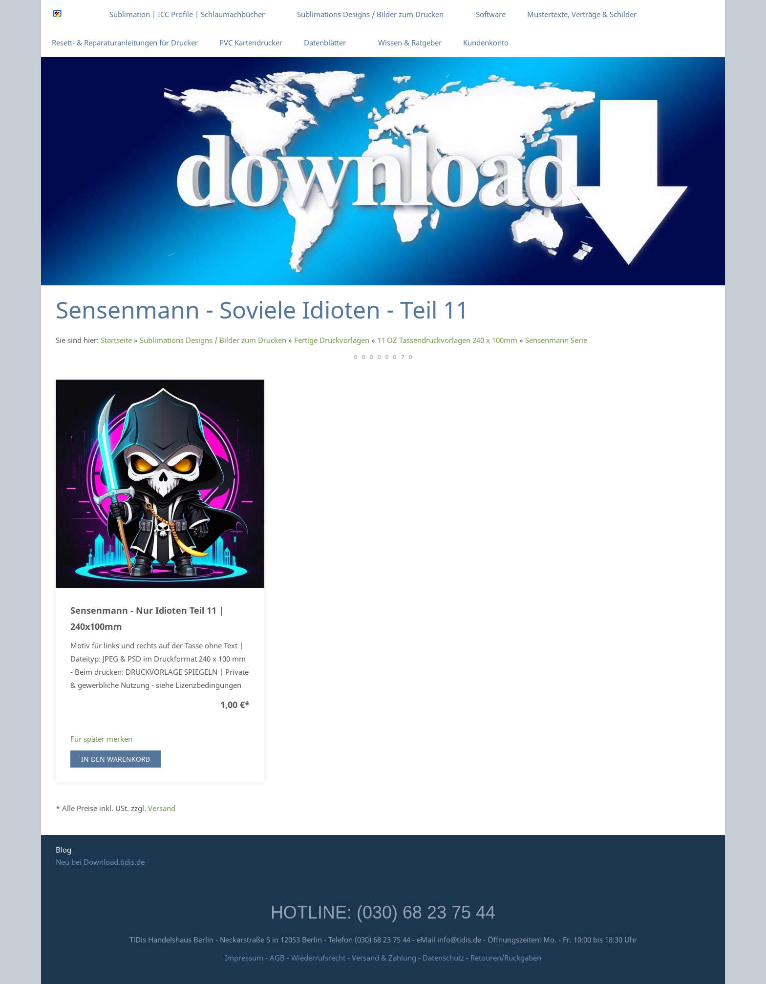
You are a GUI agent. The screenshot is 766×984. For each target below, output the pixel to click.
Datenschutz (443, 958)
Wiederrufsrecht (318, 958)
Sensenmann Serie (556, 340)
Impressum (244, 958)
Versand (161, 808)
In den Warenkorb (115, 759)
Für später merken (101, 739)
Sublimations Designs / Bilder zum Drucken (213, 340)
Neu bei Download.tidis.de (100, 862)
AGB (277, 958)
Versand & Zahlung (385, 958)
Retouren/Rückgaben (505, 958)
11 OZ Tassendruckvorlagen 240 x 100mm (447, 340)
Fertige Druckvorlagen (331, 340)
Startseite (116, 340)
